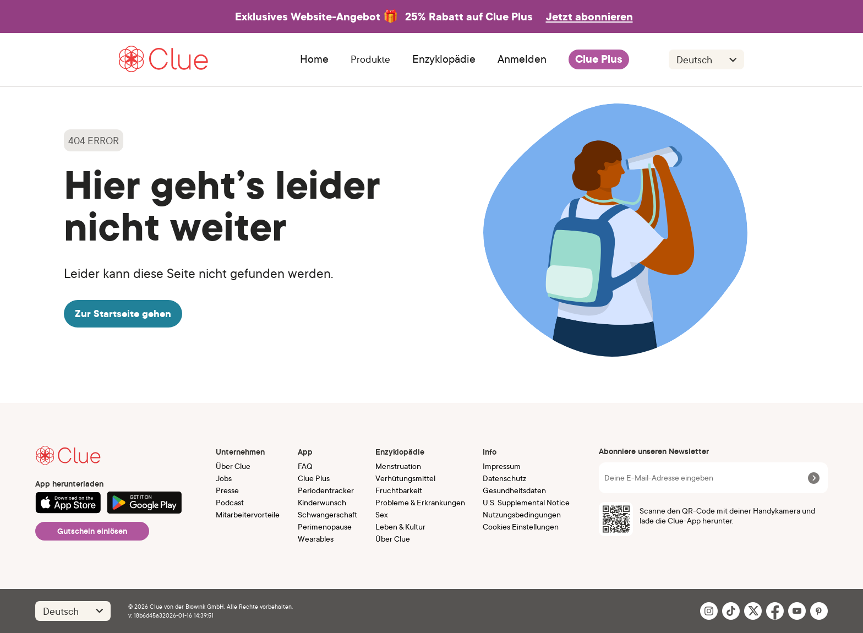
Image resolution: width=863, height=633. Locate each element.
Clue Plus (598, 59)
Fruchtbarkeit (398, 490)
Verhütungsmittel (405, 478)
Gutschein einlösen (92, 531)
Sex (381, 514)
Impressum (502, 466)
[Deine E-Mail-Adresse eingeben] (704, 477)
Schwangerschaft (327, 514)
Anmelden (522, 59)
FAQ (305, 466)
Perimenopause (325, 526)
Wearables (316, 538)
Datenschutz (504, 478)
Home (314, 59)
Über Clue (233, 466)
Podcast (230, 502)
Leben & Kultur (400, 526)
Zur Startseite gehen (123, 313)
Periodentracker (326, 490)
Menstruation (398, 466)
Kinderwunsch (322, 502)
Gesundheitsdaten (514, 490)
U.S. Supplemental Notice (526, 502)
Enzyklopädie (444, 59)
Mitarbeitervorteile (248, 514)
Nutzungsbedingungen (522, 514)
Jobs (224, 478)
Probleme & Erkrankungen (420, 502)
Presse (227, 490)
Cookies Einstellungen (521, 526)
